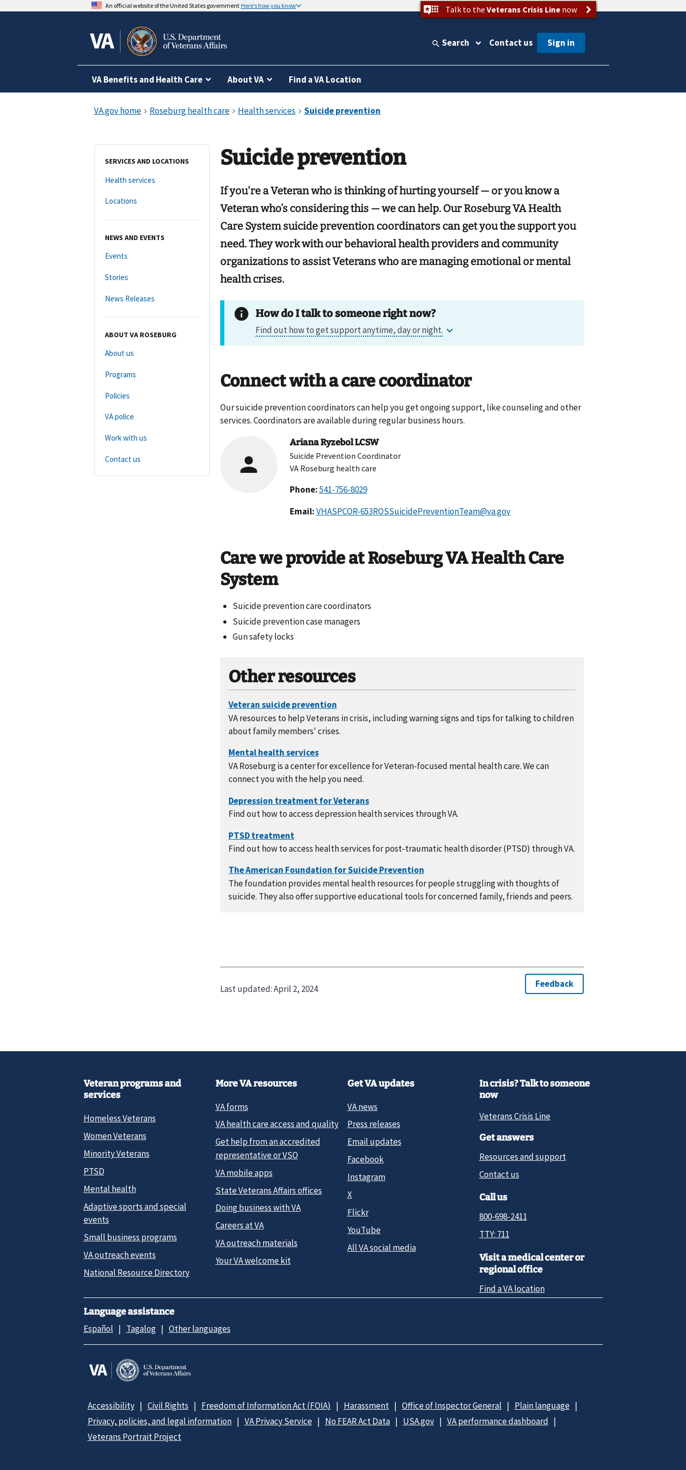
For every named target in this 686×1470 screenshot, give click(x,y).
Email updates (374, 1141)
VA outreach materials (257, 1243)
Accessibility (111, 1405)
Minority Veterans (117, 1153)
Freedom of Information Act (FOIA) (266, 1405)
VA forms (232, 1107)
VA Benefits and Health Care (147, 79)
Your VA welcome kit (253, 1260)
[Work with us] (152, 438)
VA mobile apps (244, 1172)
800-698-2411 (503, 1216)
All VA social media (381, 1247)
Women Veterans (115, 1136)
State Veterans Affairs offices (269, 1190)
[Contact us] (152, 459)
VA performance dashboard (497, 1421)
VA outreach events (120, 1255)
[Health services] (152, 180)
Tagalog (141, 1328)
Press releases (373, 1124)
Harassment (366, 1405)
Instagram (366, 1177)
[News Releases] (152, 299)
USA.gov (418, 1421)
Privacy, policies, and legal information (160, 1421)
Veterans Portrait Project (134, 1436)
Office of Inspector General (452, 1405)
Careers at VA (240, 1225)
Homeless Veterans (120, 1118)
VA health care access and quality (277, 1124)
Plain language (542, 1405)
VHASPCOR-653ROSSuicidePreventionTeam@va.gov (413, 511)
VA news (362, 1107)
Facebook (365, 1159)
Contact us (511, 42)
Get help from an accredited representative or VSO (268, 1148)
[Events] (152, 256)
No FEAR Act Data (357, 1421)
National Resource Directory (137, 1272)
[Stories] (152, 277)
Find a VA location (512, 1288)
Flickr (358, 1212)
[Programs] (152, 375)
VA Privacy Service (278, 1421)
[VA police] (152, 417)
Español (98, 1328)
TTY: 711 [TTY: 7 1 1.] (494, 1234)
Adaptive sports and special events (135, 1213)
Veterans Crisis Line (514, 1116)
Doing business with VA (258, 1207)
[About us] (152, 353)
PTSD (94, 1171)
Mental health (110, 1189)
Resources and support (522, 1156)
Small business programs (130, 1237)
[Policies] (152, 396)
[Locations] (152, 201)
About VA (245, 79)
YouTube (364, 1230)
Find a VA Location (325, 79)
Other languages (200, 1328)
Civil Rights (168, 1405)
